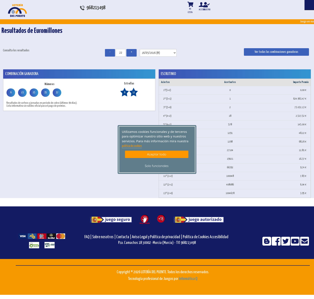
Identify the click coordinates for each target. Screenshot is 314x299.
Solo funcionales (157, 166)
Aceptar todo (156, 154)
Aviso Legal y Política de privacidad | (157, 237)
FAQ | (88, 237)
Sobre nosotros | (104, 237)
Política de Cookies (196, 237)
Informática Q (188, 279)
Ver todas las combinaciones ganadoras (276, 51)
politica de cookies (132, 146)
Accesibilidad (219, 237)
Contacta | (123, 237)
